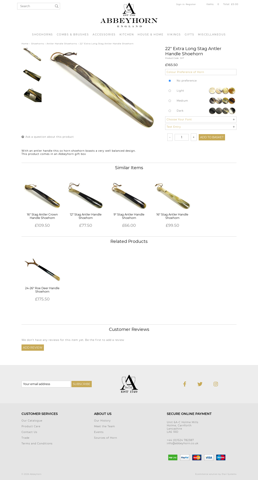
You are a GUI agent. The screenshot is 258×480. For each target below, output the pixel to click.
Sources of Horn (105, 437)
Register (191, 4)
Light (180, 90)
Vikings (174, 34)
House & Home (150, 34)
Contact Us (29, 432)
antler (38, 150)
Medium (182, 100)
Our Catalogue (32, 420)
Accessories (104, 34)
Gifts (189, 34)
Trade (25, 437)
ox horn (65, 150)
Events (99, 432)
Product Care (31, 426)
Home (25, 43)
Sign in (180, 4)
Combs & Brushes (73, 34)
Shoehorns (42, 34)
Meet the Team (104, 426)
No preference (187, 80)
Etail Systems (229, 474)
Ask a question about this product (49, 136)
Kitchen (127, 34)
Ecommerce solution (206, 474)
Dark (180, 110)
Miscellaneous (212, 34)
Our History (102, 420)
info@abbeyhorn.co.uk (182, 443)
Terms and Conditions (37, 443)
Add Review (32, 347)
